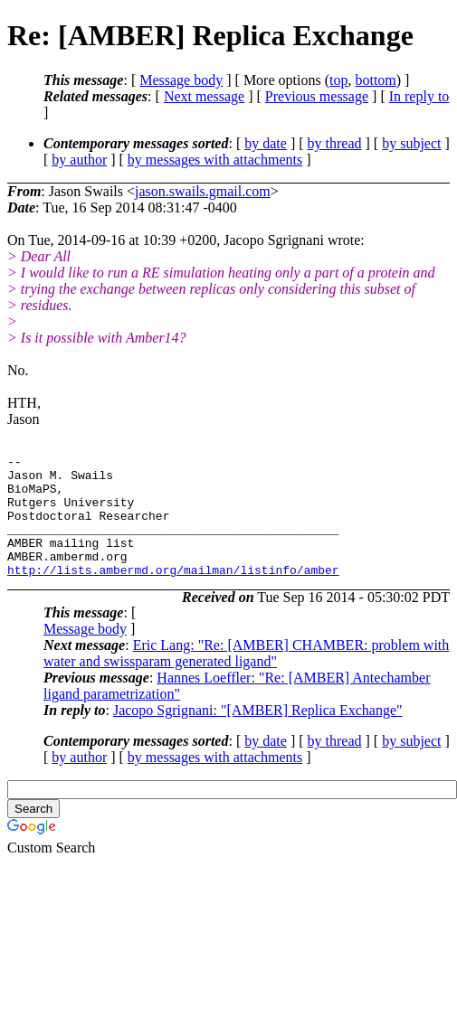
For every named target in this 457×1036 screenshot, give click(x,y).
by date (265, 143)
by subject (411, 143)
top (338, 80)
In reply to (419, 96)
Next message (204, 96)
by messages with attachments (215, 159)
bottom (375, 80)
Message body (181, 80)
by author (79, 159)
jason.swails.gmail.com (203, 191)
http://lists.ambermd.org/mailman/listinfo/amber (173, 594)
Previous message (316, 96)
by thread (335, 143)
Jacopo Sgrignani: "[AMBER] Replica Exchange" (258, 734)
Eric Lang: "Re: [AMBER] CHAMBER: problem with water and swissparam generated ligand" (246, 677)
